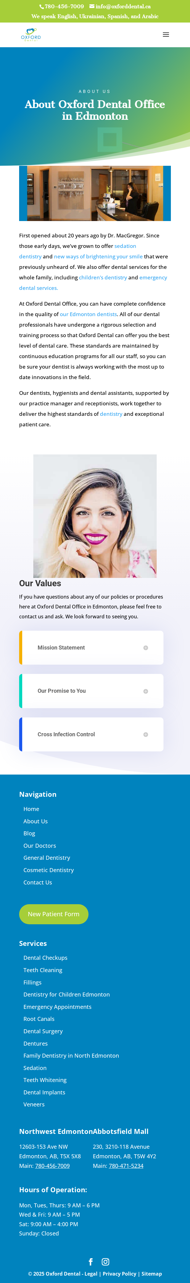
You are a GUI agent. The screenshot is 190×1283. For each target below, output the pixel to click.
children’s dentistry (103, 277)
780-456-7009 (64, 6)
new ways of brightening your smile (98, 256)
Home (31, 809)
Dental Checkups (45, 957)
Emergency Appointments (57, 1006)
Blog (29, 833)
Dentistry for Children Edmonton (66, 994)
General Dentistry (46, 857)
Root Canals (39, 1018)
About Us (35, 821)
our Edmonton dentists (88, 314)
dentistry (111, 413)
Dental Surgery (43, 1031)
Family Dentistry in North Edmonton (71, 1055)
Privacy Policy (119, 1273)
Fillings (32, 982)
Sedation (35, 1068)
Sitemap (152, 1273)
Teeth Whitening (45, 1080)
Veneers (34, 1104)
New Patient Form (54, 914)
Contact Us (37, 882)
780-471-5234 (126, 1165)
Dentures (35, 1043)
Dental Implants (44, 1092)
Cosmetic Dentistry (48, 870)
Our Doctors (39, 845)
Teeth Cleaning (42, 970)
